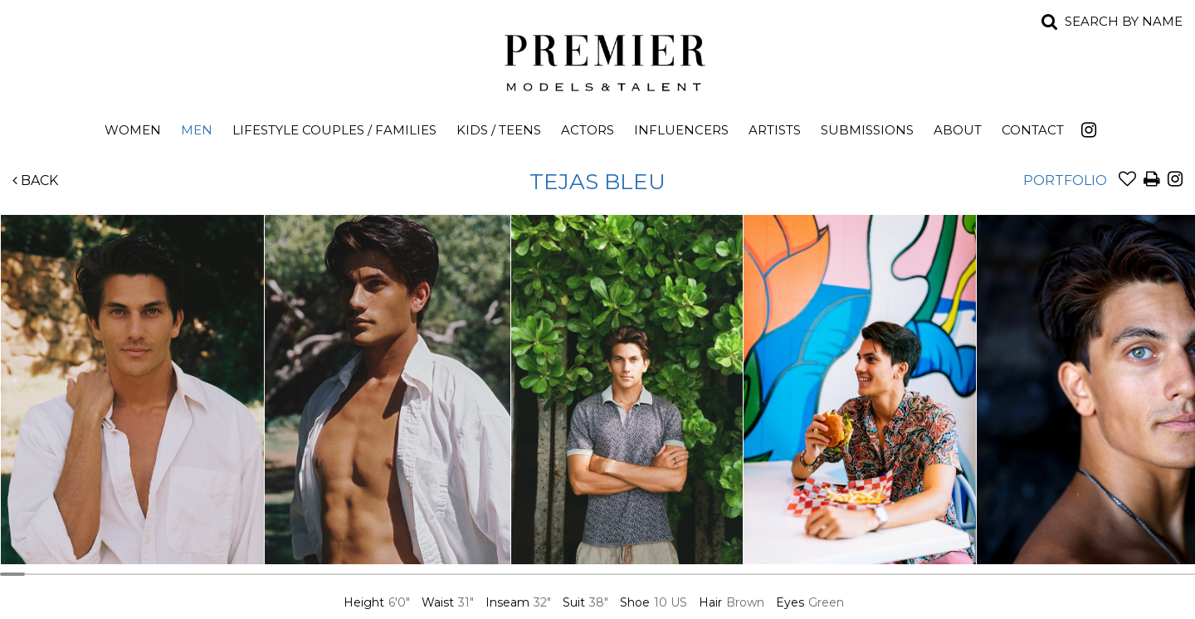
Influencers (681, 130)
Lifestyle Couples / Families (334, 130)
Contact (1033, 130)
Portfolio (1065, 180)
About (958, 130)
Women (133, 130)
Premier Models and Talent (597, 60)
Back (35, 180)
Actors (587, 130)
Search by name (1124, 21)
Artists (775, 130)
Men (196, 130)
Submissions (867, 130)
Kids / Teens (498, 130)
